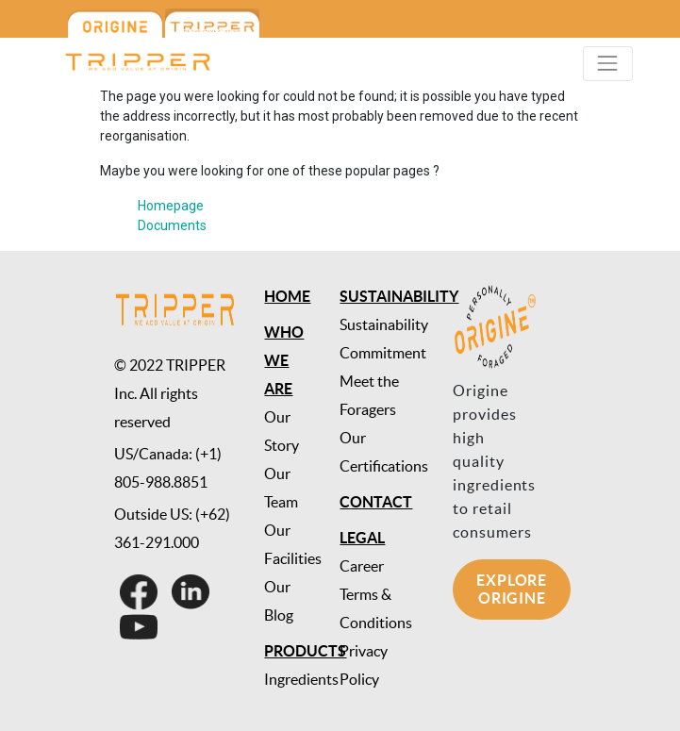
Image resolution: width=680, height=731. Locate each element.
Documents (172, 225)
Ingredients (301, 679)
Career (362, 565)
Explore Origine (511, 589)
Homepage (171, 205)
